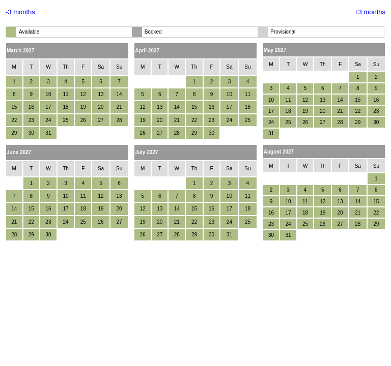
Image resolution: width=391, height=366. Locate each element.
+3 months (369, 12)
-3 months (20, 12)
